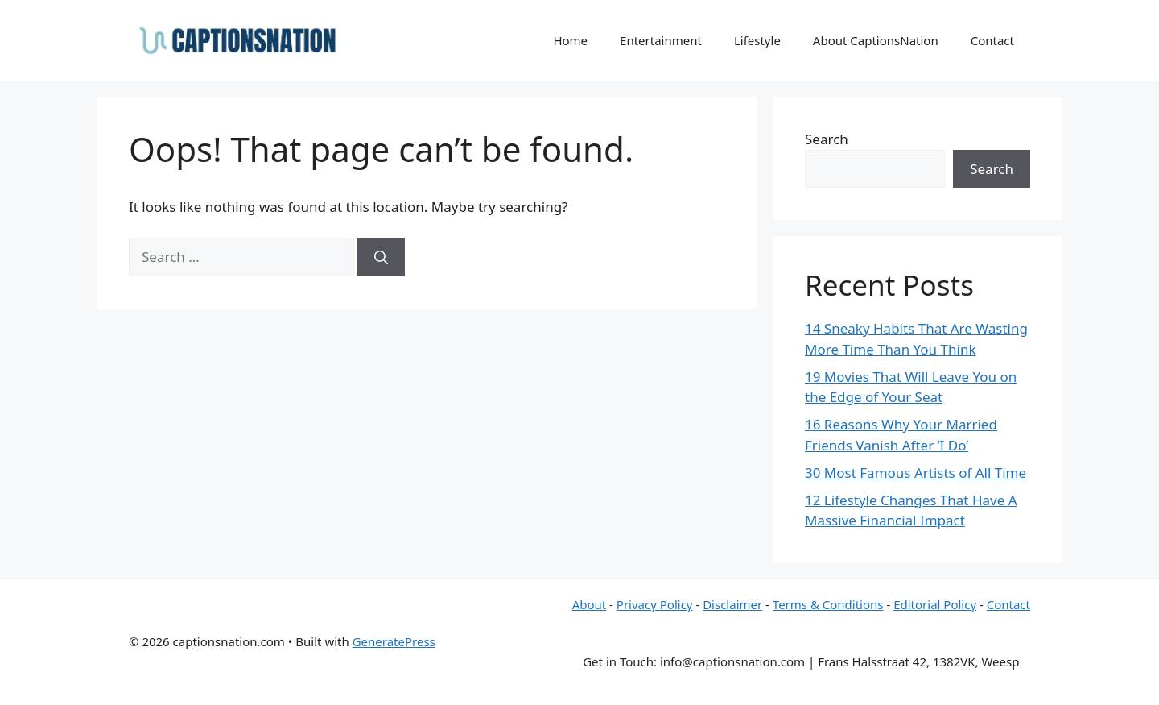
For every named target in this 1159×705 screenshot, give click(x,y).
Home (570, 40)
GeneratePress (394, 641)
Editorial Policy (934, 604)
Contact (992, 40)
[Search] (381, 257)
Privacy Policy (655, 604)
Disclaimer (732, 604)
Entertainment (661, 40)
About (589, 604)
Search (826, 139)
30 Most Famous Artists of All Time (915, 472)
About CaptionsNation (875, 40)
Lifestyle (757, 40)
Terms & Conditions (828, 604)
